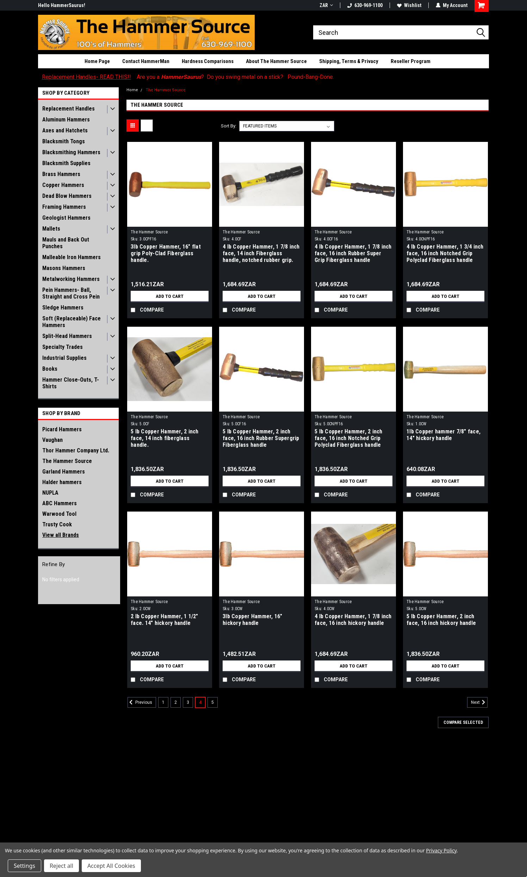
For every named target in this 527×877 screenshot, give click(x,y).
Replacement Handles (68, 108)
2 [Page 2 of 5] (175, 702)
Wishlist (409, 5)
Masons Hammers (63, 268)
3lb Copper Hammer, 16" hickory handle (253, 619)
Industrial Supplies (64, 358)
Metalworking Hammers (71, 279)
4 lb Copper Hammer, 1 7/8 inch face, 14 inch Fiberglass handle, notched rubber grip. (261, 253)
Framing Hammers (64, 206)
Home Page (97, 61)
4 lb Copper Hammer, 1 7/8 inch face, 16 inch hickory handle (353, 619)
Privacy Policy (441, 850)
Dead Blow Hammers (67, 196)
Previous (140, 702)
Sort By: (228, 126)
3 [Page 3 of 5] (188, 702)
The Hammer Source (67, 461)
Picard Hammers (62, 429)
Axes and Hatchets (65, 130)
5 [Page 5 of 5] (212, 702)
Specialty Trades (62, 347)
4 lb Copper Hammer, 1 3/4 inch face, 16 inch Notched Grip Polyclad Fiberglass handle (445, 253)
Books (49, 368)
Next (479, 702)
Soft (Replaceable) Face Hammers (71, 321)
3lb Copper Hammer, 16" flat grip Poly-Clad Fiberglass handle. (166, 253)
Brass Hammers (61, 174)
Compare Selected (463, 722)
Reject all (61, 866)
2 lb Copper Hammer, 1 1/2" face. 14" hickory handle (164, 619)
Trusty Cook (57, 524)
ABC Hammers (59, 503)
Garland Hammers (63, 471)
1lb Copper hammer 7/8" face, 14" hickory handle (443, 434)
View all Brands (60, 535)
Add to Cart (170, 296)
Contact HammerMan (145, 61)
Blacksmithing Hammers (71, 152)
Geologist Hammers (66, 217)
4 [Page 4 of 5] (200, 702)
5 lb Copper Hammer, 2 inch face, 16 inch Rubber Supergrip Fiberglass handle (261, 438)
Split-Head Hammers (67, 336)
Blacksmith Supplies (66, 163)
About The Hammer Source (276, 61)
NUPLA (50, 492)
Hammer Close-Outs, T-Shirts (70, 383)
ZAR (326, 5)
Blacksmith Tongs (63, 141)
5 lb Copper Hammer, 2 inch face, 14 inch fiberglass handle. (165, 438)
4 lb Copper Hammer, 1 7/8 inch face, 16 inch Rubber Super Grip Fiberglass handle (353, 253)
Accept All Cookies (111, 866)
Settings (24, 866)
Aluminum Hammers (66, 119)
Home (132, 90)
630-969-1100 (365, 5)
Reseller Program (410, 61)
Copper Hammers (63, 185)
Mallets (51, 228)
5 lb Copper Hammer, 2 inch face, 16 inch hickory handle (441, 619)
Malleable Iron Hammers (71, 257)
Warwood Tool (59, 513)
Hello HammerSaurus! (61, 5)
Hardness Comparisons (208, 61)
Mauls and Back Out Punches (65, 243)
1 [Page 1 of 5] (163, 702)
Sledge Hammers (62, 307)
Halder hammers (62, 482)
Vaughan (52, 440)
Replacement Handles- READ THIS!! (86, 77)
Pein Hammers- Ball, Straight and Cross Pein (71, 293)
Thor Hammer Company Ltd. (75, 450)
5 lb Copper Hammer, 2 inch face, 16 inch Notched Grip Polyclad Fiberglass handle (349, 438)
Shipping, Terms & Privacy (348, 61)
